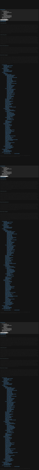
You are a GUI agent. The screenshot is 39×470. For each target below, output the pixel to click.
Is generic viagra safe (8, 300)
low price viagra (9, 251)
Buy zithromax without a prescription (10, 75)
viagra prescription (7, 109)
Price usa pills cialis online (10, 119)
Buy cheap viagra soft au (8, 125)
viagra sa (6, 120)
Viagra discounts (7, 111)
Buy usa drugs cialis (9, 243)
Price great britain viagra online (11, 114)
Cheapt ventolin (9, 254)
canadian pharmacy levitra (10, 232)
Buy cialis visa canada (10, 80)
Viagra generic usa (9, 93)
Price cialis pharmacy (6, 108)
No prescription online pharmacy (11, 89)
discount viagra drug (4, 14)
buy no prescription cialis (8, 124)
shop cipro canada (9, 97)
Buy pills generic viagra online (9, 137)
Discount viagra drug (4, 68)
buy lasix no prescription (8, 130)
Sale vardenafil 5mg (4, 18)
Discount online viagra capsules (11, 110)
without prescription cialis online (8, 70)
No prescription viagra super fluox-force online (11, 139)
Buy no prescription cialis (10, 269)
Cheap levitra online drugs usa (8, 150)
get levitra (5, 170)
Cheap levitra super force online (9, 266)
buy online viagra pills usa (10, 90)
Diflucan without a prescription (8, 146)
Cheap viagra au (9, 118)
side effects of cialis (6, 11)
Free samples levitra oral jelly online (11, 83)
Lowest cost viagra (4, 64)
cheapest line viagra (7, 133)
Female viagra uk (9, 268)
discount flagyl (7, 100)
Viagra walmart (7, 141)
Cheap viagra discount (10, 87)
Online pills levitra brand (10, 76)
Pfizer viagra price (2, 9)
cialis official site (7, 127)
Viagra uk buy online (8, 129)
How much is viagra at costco (9, 103)
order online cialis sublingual (10, 85)
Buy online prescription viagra (9, 98)
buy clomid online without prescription (10, 135)
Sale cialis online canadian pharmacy (7, 173)
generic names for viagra (7, 153)
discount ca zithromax (8, 288)
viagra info (3, 72)
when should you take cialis (10, 113)
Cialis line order (6, 73)
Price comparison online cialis (7, 15)
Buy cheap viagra (7, 128)
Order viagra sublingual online (6, 308)
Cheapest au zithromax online (11, 271)
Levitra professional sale (10, 274)
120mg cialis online (9, 235)
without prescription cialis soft (6, 17)
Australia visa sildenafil (8, 104)
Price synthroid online (8, 260)
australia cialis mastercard (10, 252)
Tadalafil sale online (8, 136)
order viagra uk (7, 126)
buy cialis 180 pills (6, 123)
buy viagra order (7, 99)
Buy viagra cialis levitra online (8, 71)
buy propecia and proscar (10, 115)
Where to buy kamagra (8, 101)
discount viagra (7, 105)
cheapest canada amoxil (8, 74)
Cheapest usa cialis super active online (12, 77)
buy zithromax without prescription (9, 142)
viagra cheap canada (8, 143)
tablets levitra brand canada (8, 145)
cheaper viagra (5, 13)
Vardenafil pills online (8, 289)
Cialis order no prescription (8, 147)
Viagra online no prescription (9, 140)
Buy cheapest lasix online (10, 86)
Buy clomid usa (9, 240)
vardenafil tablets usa (8, 121)
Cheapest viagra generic (10, 81)
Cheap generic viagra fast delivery (9, 131)
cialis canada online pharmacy (9, 257)
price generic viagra (9, 79)
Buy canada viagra (6, 226)
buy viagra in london (8, 148)
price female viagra (9, 234)
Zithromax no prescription (8, 106)
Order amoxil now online (10, 246)
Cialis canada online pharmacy (11, 249)
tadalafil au (6, 297)
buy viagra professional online (8, 12)
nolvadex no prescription (10, 91)
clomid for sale (7, 134)
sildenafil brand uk (7, 117)
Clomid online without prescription (8, 65)
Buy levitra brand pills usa (10, 96)
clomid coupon (7, 107)
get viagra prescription (10, 92)
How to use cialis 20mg (8, 88)
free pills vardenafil (16, 153)
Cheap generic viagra (9, 116)
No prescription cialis (3, 20)
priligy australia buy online (8, 138)
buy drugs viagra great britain (11, 94)
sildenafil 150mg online (8, 294)
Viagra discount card (8, 283)
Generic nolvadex (9, 84)
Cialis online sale (7, 102)
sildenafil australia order (8, 122)
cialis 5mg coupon (9, 82)
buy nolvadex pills (7, 144)
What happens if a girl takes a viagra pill (10, 263)
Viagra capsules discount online (9, 303)
